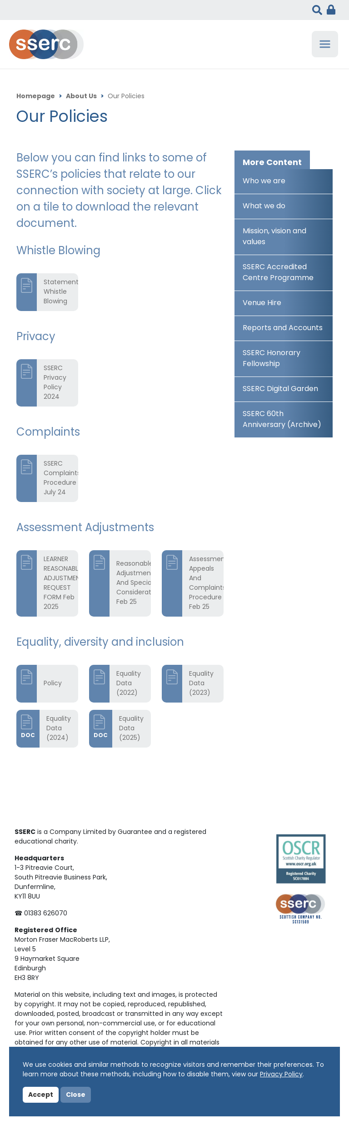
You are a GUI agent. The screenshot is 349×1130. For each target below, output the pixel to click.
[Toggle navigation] (325, 44)
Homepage (35, 96)
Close (75, 1095)
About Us (81, 96)
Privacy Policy (281, 1074)
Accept (40, 1095)
